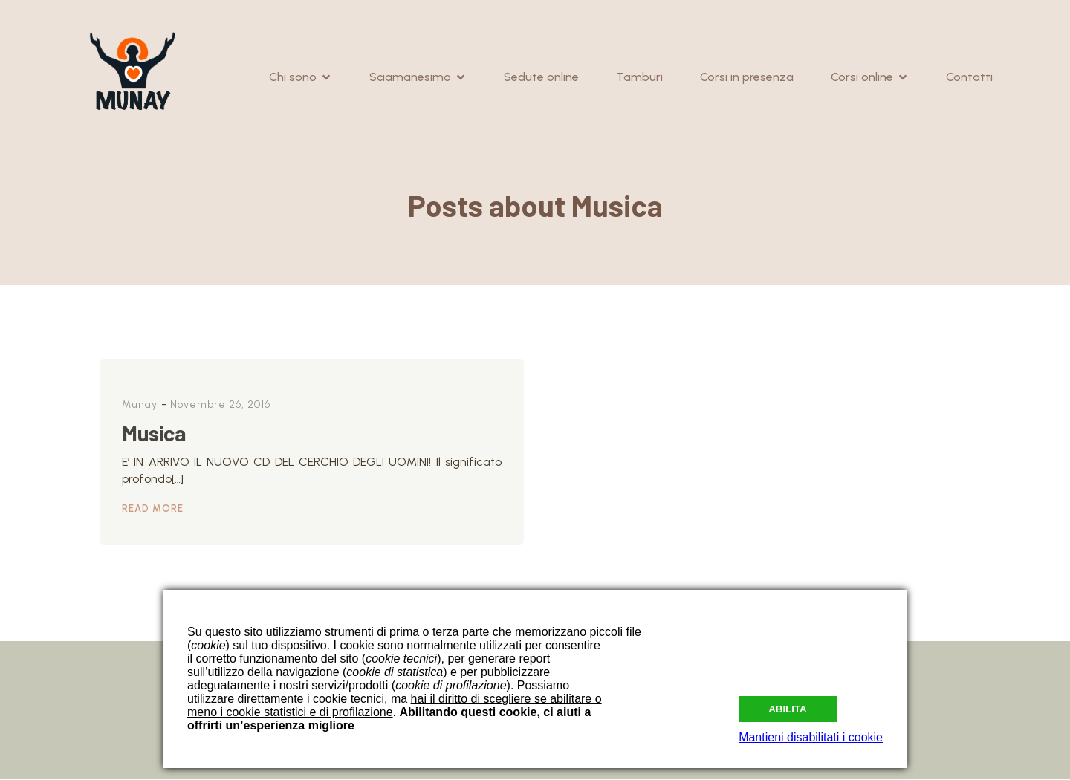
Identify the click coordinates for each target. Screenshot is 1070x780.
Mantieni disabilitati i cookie (811, 737)
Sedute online (541, 78)
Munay (140, 405)
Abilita (787, 706)
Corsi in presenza (747, 78)
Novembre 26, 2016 (220, 405)
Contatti (969, 78)
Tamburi (639, 78)
